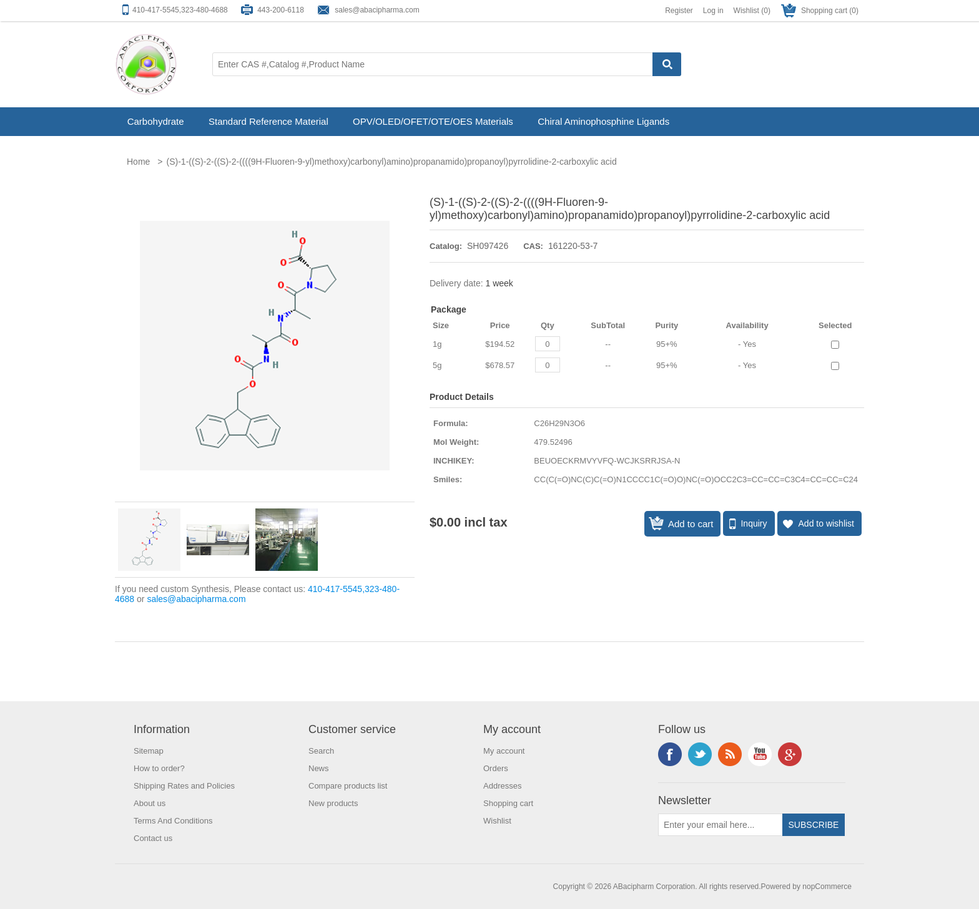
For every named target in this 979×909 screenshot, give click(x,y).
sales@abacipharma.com (377, 10)
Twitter (700, 754)
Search (321, 751)
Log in (713, 10)
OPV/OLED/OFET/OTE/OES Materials (433, 121)
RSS (730, 754)
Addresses (502, 785)
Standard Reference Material (268, 121)
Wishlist (497, 820)
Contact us (153, 838)
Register (679, 10)
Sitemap (149, 751)
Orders (495, 768)
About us (149, 803)
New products (333, 803)
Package (448, 309)
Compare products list (347, 785)
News (318, 768)
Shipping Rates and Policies (184, 785)
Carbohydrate (155, 121)
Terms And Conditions (173, 820)
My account (503, 751)
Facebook (670, 754)
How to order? (159, 768)
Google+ (790, 754)
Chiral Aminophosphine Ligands (603, 121)
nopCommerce (827, 886)
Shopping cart (508, 803)
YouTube (760, 754)
